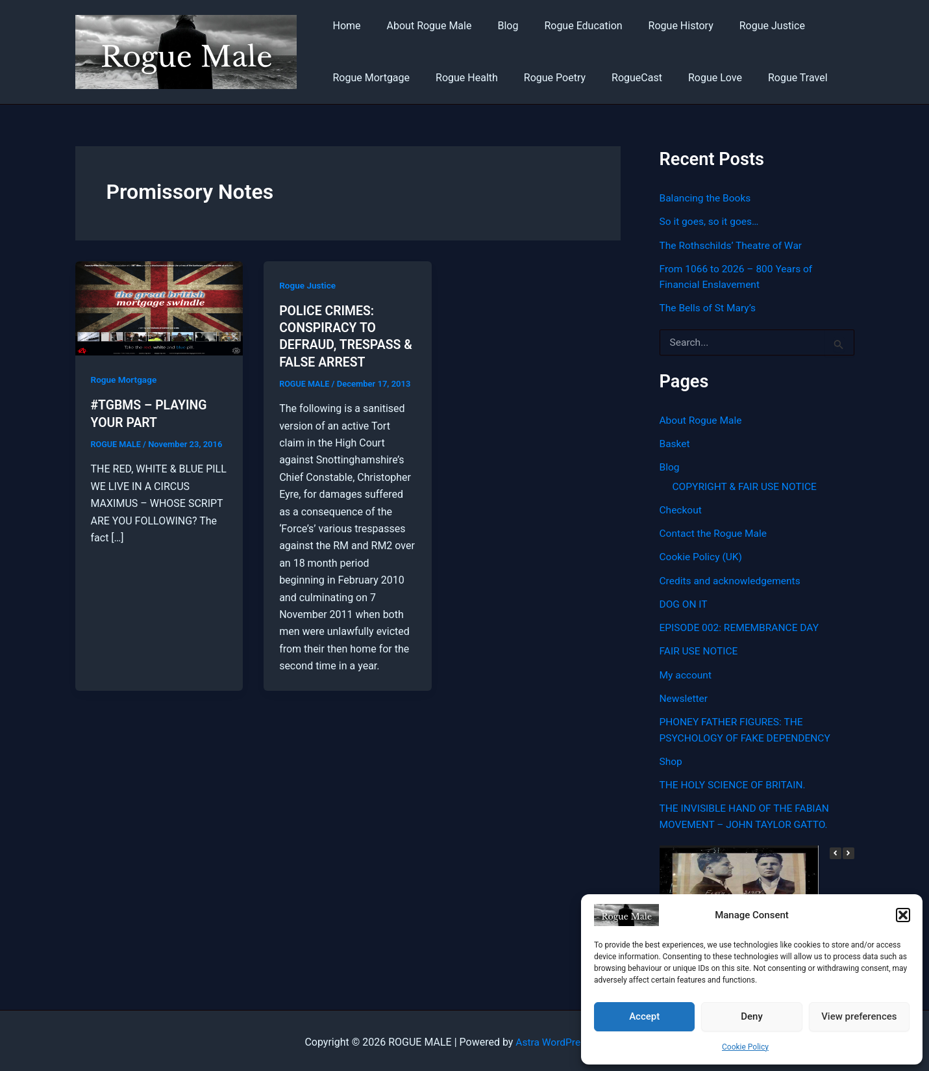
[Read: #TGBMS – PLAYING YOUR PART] (159, 308)
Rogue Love (692, 77)
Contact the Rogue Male (715, 531)
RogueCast (618, 77)
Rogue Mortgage (369, 77)
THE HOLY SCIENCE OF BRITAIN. (735, 781)
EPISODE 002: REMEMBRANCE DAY (742, 625)
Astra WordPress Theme (570, 1038)
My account (686, 671)
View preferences (859, 1016)
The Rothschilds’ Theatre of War (733, 245)
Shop (671, 757)
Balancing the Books (707, 198)
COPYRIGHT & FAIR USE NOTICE (747, 484)
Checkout (681, 508)
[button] (903, 915)
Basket (675, 442)
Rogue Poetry (542, 77)
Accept (644, 1016)
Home (344, 25)
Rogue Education (565, 25)
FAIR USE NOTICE (700, 648)
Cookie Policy (745, 1047)
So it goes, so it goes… (711, 221)
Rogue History (657, 25)
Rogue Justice (743, 25)
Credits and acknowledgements (732, 578)
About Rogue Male (421, 25)
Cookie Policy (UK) (702, 554)
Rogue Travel (769, 77)
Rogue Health (459, 77)
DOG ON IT (684, 601)
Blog (494, 25)
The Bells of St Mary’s (709, 307)
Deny (752, 1016)
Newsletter (685, 695)
